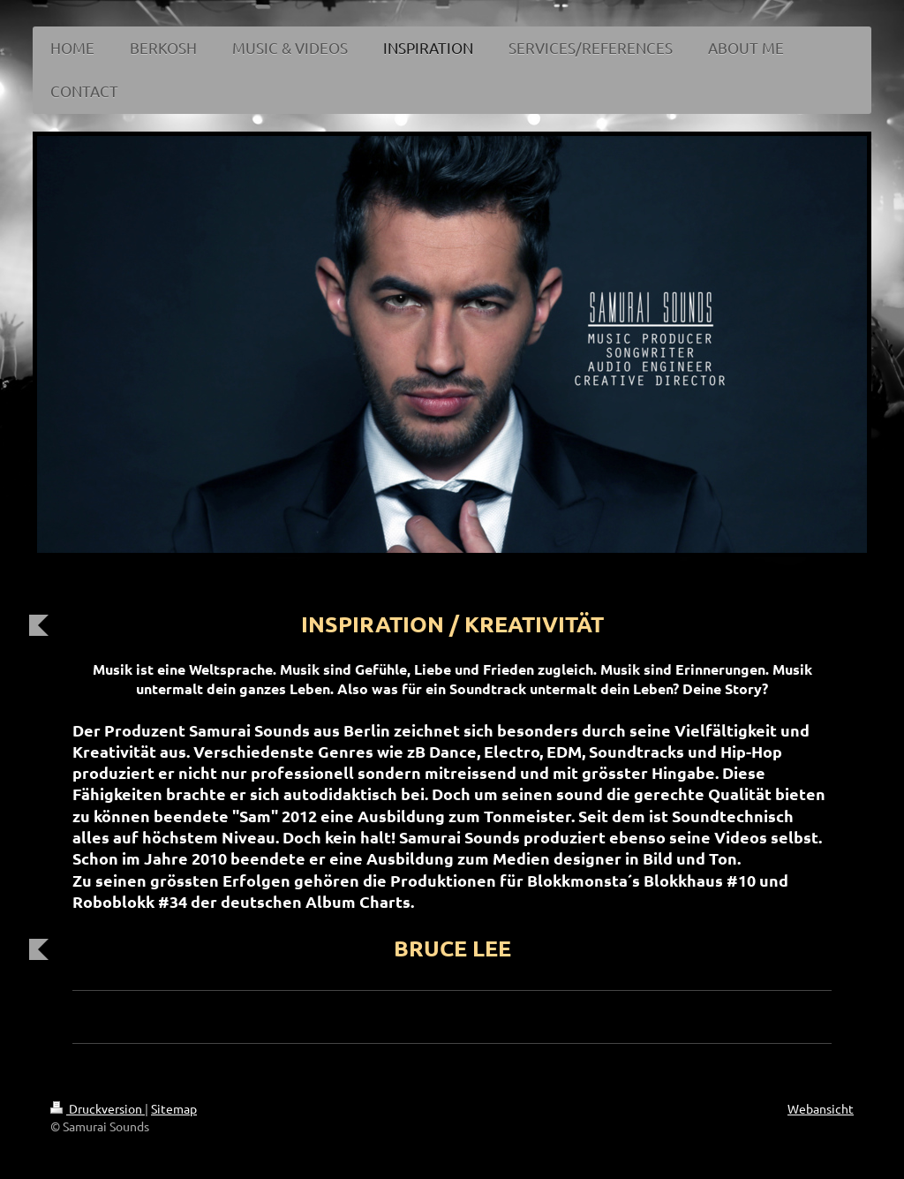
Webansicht (820, 1108)
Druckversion (97, 1108)
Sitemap (174, 1108)
